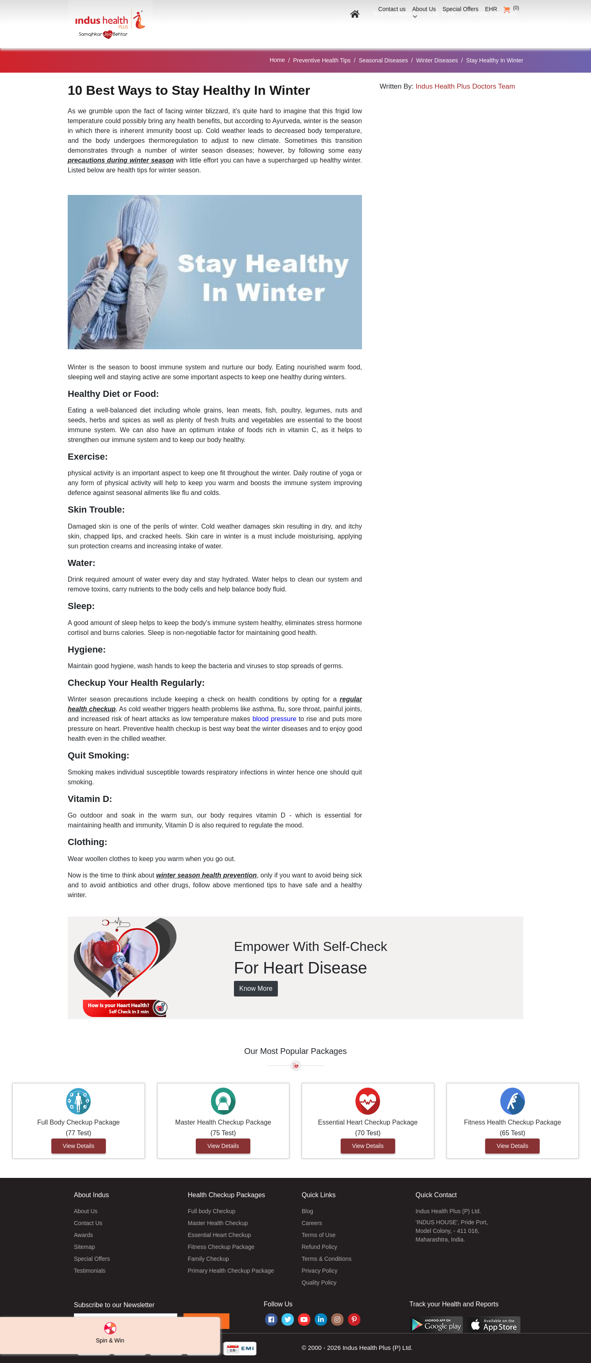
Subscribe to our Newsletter (114, 1304)
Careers (312, 1223)
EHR (491, 9)
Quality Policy (319, 1282)
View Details (78, 1146)
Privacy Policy (319, 1270)
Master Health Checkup (218, 1223)
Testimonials (89, 1270)
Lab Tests (437, 27)
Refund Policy (319, 1247)
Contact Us (88, 1223)
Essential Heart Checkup (219, 1235)
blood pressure (274, 718)
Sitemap (84, 1247)
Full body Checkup (212, 1211)
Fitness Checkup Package (221, 1247)
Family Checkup (208, 1258)
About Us (424, 9)
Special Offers (460, 9)
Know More (256, 988)
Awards (83, 1235)
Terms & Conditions (326, 1258)
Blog (307, 1211)
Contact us (392, 9)
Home (277, 60)
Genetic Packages (490, 27)
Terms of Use (318, 1235)
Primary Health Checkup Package (231, 1270)
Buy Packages (387, 27)
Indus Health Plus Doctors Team (465, 86)
